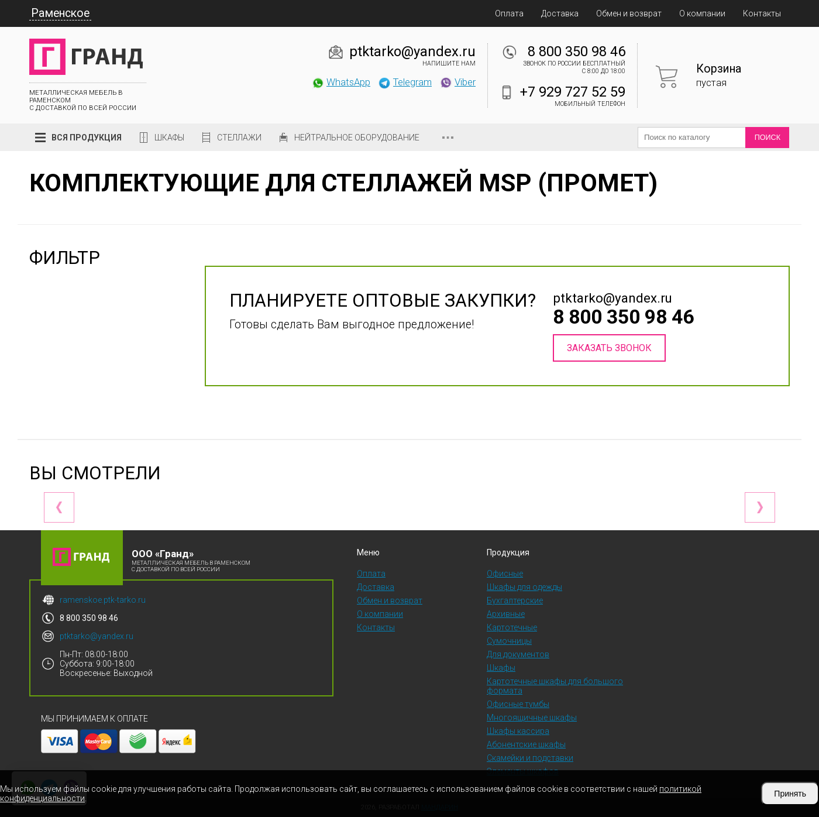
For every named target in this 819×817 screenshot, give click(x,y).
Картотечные (512, 627)
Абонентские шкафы (526, 744)
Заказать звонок (609, 347)
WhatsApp (340, 82)
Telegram (405, 82)
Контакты (762, 13)
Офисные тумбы (518, 704)
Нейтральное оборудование (356, 137)
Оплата (509, 13)
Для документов (518, 654)
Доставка (560, 13)
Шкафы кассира (518, 731)
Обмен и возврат (629, 13)
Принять (790, 793)
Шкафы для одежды (524, 587)
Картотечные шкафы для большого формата (555, 686)
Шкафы (169, 137)
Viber (457, 82)
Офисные (505, 573)
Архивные (506, 614)
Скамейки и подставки (530, 758)
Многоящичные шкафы (532, 717)
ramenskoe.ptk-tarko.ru (103, 600)
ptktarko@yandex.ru (412, 51)
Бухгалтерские (515, 600)
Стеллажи (239, 137)
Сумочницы (509, 641)
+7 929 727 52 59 (572, 92)
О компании (702, 13)
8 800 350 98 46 (576, 51)
